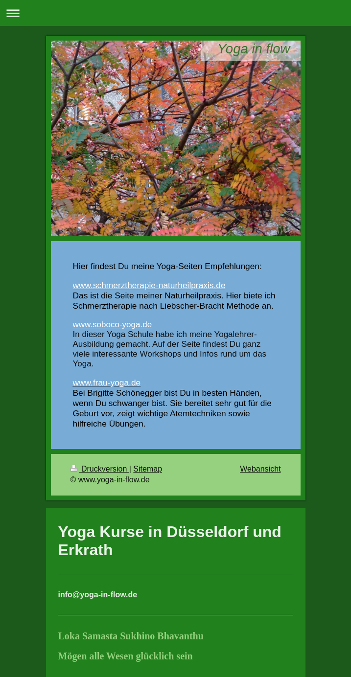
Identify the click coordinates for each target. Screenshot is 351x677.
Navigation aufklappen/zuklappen (175, 12)
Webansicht (260, 469)
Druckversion (99, 469)
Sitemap (147, 469)
